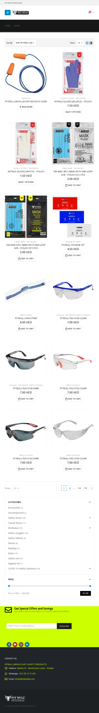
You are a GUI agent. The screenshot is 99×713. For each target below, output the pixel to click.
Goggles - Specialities (65, 315)
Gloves (64, 98)
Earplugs (26, 98)
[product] (26, 73)
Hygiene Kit (70, 242)
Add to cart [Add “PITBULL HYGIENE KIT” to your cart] (74, 255)
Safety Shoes (15, 517)
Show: (72, 43)
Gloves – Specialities (77, 98)
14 (79, 488)
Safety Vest (14, 558)
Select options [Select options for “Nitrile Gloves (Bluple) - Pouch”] (73, 112)
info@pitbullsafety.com (25, 679)
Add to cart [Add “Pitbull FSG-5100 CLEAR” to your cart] (74, 328)
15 (85, 488)
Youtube (15, 644)
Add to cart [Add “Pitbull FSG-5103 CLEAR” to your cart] (74, 469)
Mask (65, 168)
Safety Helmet (26, 315)
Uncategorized (15, 512)
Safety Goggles (83, 315)
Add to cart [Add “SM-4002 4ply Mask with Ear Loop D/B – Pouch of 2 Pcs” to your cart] (74, 185)
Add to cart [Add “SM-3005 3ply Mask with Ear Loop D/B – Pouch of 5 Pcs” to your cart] (27, 258)
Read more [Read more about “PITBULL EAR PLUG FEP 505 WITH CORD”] (27, 107)
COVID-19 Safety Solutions (22, 568)
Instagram (21, 644)
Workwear (13, 527)
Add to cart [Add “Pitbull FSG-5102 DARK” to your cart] (27, 469)
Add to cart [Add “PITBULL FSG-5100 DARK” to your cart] (27, 398)
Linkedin (27, 644)
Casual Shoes (15, 522)
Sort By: (9, 43)
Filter (85, 593)
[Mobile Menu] (8, 12)
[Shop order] (25, 43)
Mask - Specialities (75, 168)
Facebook (9, 644)
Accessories (14, 507)
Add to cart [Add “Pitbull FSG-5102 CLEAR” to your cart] (74, 398)
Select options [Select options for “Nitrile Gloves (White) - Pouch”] (26, 182)
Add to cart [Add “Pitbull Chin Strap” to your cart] (27, 328)
